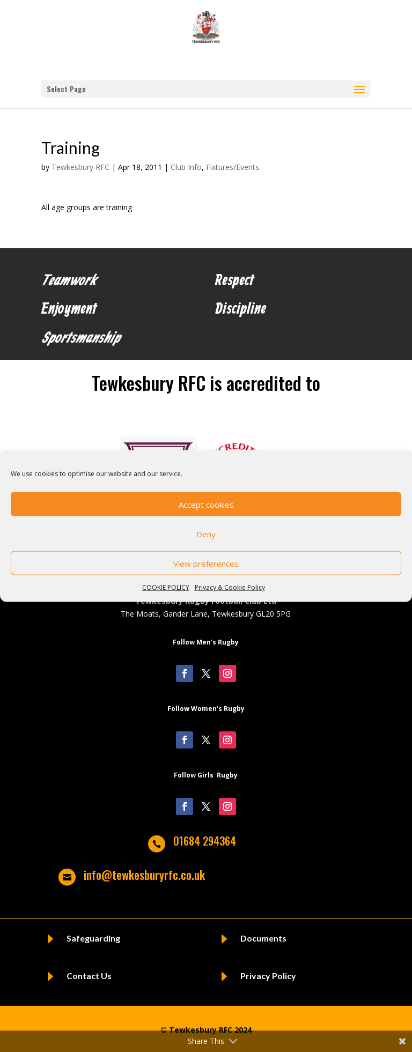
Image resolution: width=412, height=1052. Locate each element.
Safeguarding (93, 938)
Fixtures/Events (232, 167)
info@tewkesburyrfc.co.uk (144, 874)
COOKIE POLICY (165, 587)
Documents (263, 938)
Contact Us (89, 975)
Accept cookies (206, 504)
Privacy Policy (268, 975)
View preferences (206, 563)
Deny (206, 533)
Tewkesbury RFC (80, 167)
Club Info (186, 167)
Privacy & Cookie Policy (230, 587)
